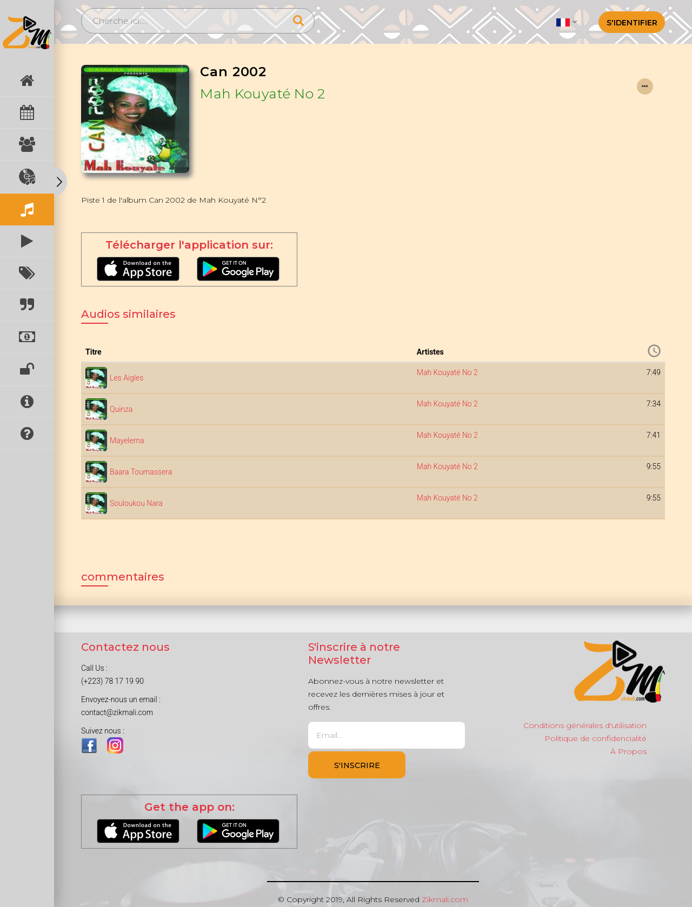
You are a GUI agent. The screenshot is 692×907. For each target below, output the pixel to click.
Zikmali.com (445, 899)
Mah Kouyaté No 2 (262, 93)
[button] (566, 21)
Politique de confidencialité (595, 738)
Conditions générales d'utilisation (585, 725)
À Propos (628, 751)
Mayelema (127, 440)
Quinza (121, 409)
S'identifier (632, 23)
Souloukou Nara (136, 503)
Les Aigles (126, 378)
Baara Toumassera (141, 472)
